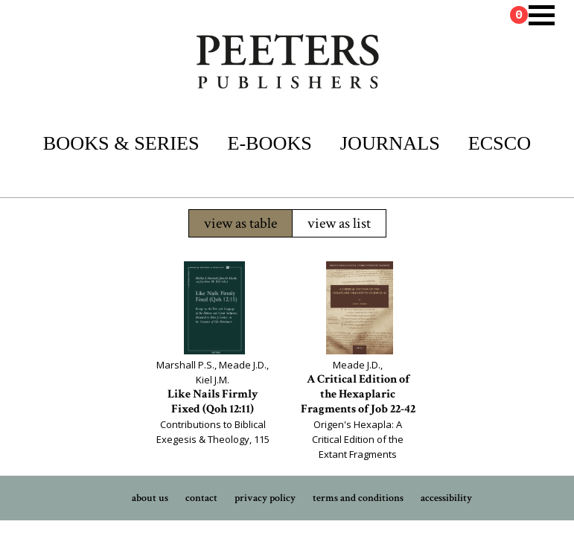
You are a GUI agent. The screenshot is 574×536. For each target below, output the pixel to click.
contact (201, 498)
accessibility (446, 498)
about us (150, 498)
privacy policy (265, 498)
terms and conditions (358, 498)
